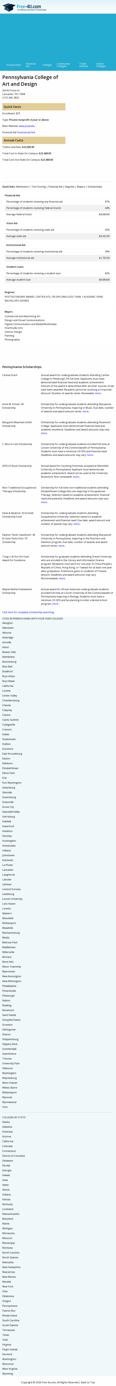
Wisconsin (8, 1364)
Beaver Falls (9, 652)
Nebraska (7, 1262)
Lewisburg (8, 894)
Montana (7, 1247)
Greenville (8, 802)
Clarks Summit (10, 719)
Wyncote (7, 1097)
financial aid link (26, 132)
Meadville (7, 928)
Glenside (7, 792)
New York (7, 1286)
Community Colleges (63, 65)
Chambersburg (10, 700)
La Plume (7, 865)
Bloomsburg (9, 661)
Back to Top (88, 1382)
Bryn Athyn (8, 676)
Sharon (6, 1034)
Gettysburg (8, 787)
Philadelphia (9, 986)
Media (5, 937)
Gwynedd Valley (11, 811)
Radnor (6, 1000)
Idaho (5, 1185)
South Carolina (10, 1320)
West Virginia (9, 1368)
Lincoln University (12, 899)
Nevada (6, 1281)
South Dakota (10, 1325)
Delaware (7, 1160)
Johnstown (8, 855)
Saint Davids (9, 1015)
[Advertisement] (58, 38)
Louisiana (7, 1209)
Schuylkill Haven (11, 1020)
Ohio (5, 1291)
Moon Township (11, 966)
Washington (9, 1073)
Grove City (8, 807)
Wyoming (7, 1373)
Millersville (8, 952)
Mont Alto (8, 961)
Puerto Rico (8, 1310)
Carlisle (6, 690)
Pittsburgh (8, 995)
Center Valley (9, 695)
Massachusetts (10, 1214)
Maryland (7, 1218)
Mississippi (8, 1243)
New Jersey (8, 1272)
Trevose (7, 1058)
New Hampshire (11, 1267)
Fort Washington (11, 782)
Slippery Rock (10, 1044)
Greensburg (9, 797)
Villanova (7, 1068)
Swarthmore (9, 1053)
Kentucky (7, 1204)
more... (98, 393)
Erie (4, 778)
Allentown (8, 627)
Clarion (6, 715)
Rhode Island (9, 1315)
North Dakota (10, 1257)
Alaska (6, 1122)
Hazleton (7, 831)
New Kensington (11, 976)
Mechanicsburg (11, 932)
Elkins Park (8, 773)
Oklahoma (8, 1296)
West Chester (10, 1082)
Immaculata (8, 845)
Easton (6, 758)
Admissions (22, 186)
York (5, 1107)
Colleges (47, 65)
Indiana (6, 850)
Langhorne (8, 874)
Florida (6, 1165)
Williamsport (9, 1092)
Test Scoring (38, 186)
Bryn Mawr (8, 681)
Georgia (6, 1170)
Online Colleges (101, 65)
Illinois (6, 1189)
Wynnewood (9, 1102)
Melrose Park (10, 942)
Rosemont (8, 1010)
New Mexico (9, 1276)
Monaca (6, 957)
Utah (5, 1339)
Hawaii (6, 1175)
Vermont (7, 1354)
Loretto (6, 908)
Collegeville (8, 724)
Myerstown (8, 971)
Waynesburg (9, 1078)
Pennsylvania (9, 1306)
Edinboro (7, 763)
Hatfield (6, 821)
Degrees (69, 186)
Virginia (6, 1344)
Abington (7, 623)
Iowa (5, 1180)
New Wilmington (11, 981)
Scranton (7, 1024)
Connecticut (9, 1151)
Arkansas (7, 1131)
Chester (6, 705)
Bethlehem (8, 657)
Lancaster (7, 869)
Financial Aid (31, 65)
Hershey (7, 836)
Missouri (7, 1238)
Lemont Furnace (11, 889)
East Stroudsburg (12, 753)
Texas (5, 1335)
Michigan (7, 1228)
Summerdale (9, 1049)
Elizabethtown (10, 768)
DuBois (6, 744)
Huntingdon (9, 840)
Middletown (9, 947)
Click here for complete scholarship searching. (28, 612)
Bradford (7, 671)
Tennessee (8, 1330)
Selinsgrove (9, 1029)
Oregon (6, 1301)
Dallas (5, 734)
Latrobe (6, 879)
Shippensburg (10, 1039)
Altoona (6, 632)
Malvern (7, 913)
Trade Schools (83, 65)
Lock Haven (8, 903)
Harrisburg (8, 816)
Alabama (7, 1126)
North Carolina (10, 1252)
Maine (5, 1223)
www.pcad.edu (27, 126)
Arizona (6, 1136)
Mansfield (7, 918)
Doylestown (9, 739)
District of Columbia (13, 1155)
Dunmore (7, 748)
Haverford (8, 826)
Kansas (6, 1199)
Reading (6, 1005)
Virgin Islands (10, 1349)
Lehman (6, 884)
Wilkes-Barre (9, 1087)
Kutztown (7, 860)
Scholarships (13, 65)
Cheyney (7, 710)
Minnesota (8, 1233)
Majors (81, 186)
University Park (11, 1063)
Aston (5, 647)
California (7, 686)
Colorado (7, 1146)
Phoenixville (9, 990)
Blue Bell (7, 666)
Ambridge (7, 637)
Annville (6, 642)
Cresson (7, 729)
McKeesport (9, 923)
